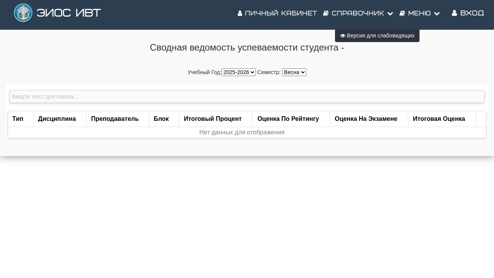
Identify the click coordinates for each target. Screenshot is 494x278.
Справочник (358, 15)
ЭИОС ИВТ (69, 15)
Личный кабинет (277, 15)
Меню (419, 15)
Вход (468, 15)
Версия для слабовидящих (377, 35)
